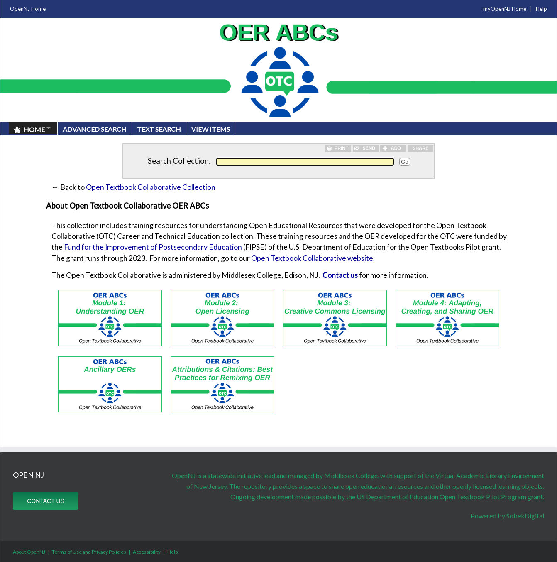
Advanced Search (95, 129)
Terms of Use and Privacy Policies (89, 552)
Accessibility (147, 552)
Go (404, 162)
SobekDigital (525, 516)
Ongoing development (262, 497)
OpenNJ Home (28, 8)
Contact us (340, 275)
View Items (210, 129)
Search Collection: (179, 160)
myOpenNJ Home (504, 8)
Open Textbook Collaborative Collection (150, 187)
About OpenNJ (29, 552)
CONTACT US (45, 501)
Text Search (159, 129)
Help (541, 8)
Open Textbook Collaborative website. (313, 258)
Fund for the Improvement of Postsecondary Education (153, 247)
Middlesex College (351, 475)
